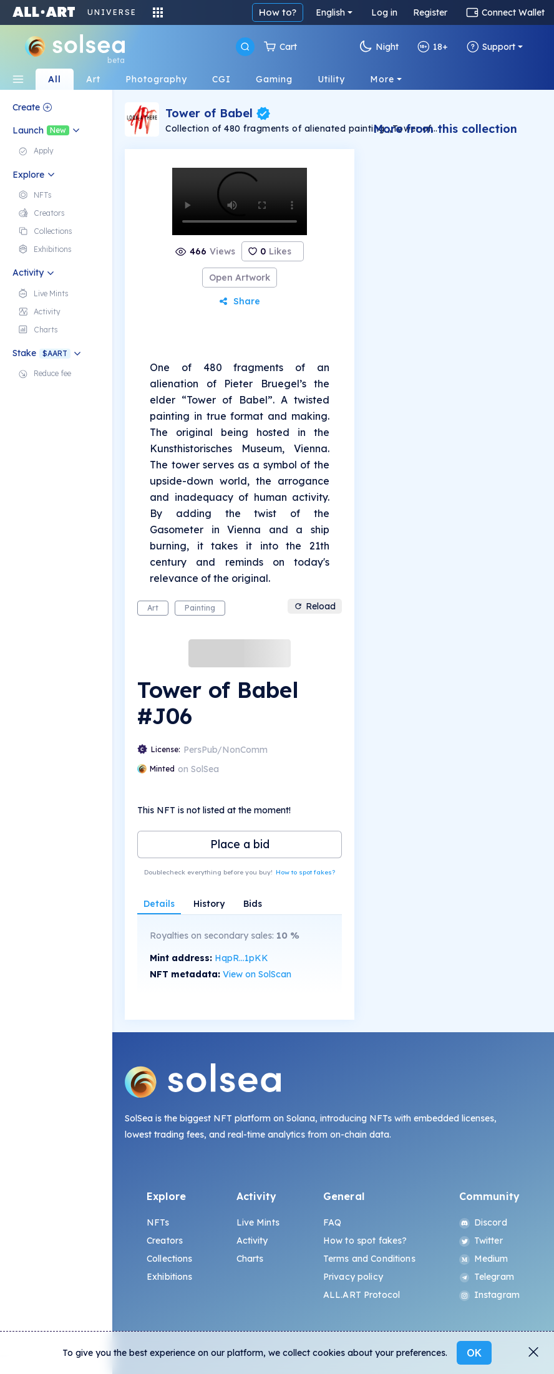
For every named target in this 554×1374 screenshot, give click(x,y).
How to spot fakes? (305, 872)
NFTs (158, 1222)
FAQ (332, 1222)
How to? (277, 12)
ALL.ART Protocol (361, 1294)
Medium (483, 1258)
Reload (315, 606)
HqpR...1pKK (241, 958)
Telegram (486, 1276)
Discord (483, 1222)
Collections (170, 1258)
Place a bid (240, 844)
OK (474, 1353)
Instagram (489, 1294)
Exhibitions (170, 1276)
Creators (165, 1240)
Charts (250, 1258)
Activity (252, 1240)
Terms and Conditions (369, 1258)
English (330, 12)
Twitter (481, 1240)
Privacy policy (353, 1276)
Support (491, 47)
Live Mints (257, 1222)
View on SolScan (257, 974)
